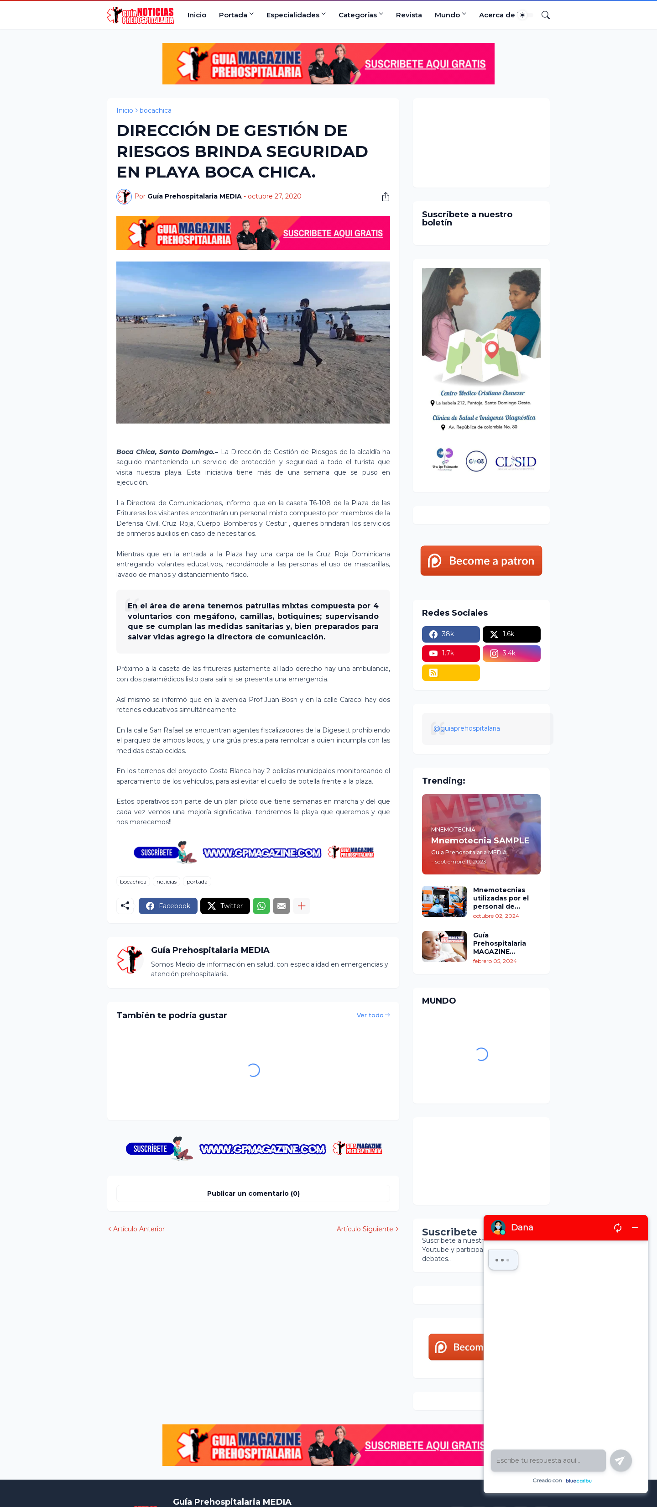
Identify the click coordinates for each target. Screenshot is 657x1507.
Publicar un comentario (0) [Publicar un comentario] (253, 1193)
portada (197, 881)
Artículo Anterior (139, 1229)
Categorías (358, 14)
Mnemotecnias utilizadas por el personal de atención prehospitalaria (501, 898)
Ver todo (370, 1015)
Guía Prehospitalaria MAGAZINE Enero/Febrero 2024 (499, 943)
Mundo (447, 14)
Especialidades (292, 14)
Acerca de (497, 14)
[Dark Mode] (525, 15)
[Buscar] (542, 15)
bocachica (156, 110)
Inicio (197, 14)
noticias (166, 881)
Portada (233, 14)
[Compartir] (382, 196)
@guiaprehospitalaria (466, 728)
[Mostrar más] (301, 906)
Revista (409, 14)
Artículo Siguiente (365, 1229)
